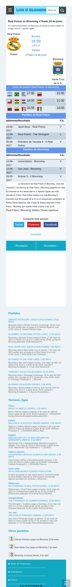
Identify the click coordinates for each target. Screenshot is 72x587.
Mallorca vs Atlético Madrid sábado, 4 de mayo (34, 423)
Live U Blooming (32, 10)
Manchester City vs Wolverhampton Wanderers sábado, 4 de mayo (28, 439)
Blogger (47, 585)
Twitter (19, 224)
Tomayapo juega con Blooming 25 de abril (31, 372)
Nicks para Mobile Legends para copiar (30, 471)
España (11, 420)
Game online (14, 469)
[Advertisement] (37, 279)
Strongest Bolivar (15, 498)
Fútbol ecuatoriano (16, 452)
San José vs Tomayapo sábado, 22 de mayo (31, 515)
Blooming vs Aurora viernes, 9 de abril (30, 384)
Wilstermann (13, 483)
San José (12, 513)
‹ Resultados (21, 245)
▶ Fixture (12, 580)
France (11, 406)
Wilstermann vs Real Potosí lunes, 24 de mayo (34, 486)
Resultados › (51, 245)
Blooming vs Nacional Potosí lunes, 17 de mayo (34, 334)
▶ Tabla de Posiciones (19, 564)
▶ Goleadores (15, 572)
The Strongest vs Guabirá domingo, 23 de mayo (34, 501)
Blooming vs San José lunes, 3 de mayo (29, 359)
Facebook (51, 224)
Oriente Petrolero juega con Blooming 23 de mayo (37, 539)
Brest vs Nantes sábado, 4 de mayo (27, 409)
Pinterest (34, 224)
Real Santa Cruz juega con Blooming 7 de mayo (34, 347)
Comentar (36, 234)
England (12, 435)
